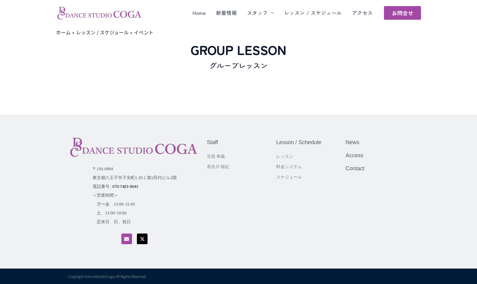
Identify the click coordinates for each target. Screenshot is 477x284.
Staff (212, 142)
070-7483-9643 (125, 186)
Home (199, 12)
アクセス (362, 12)
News (352, 142)
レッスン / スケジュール (313, 12)
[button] (402, 13)
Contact (355, 168)
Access (354, 155)
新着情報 (226, 12)
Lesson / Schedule (298, 142)
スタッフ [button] (257, 12)
